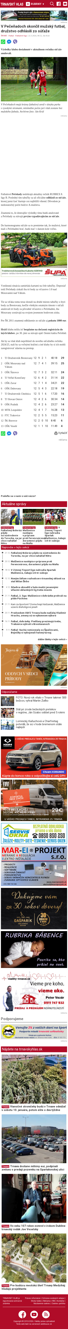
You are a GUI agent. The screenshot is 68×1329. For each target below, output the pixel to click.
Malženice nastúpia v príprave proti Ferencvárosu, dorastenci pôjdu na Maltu (34, 537)
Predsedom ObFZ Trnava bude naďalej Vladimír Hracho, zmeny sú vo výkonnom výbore (38, 614)
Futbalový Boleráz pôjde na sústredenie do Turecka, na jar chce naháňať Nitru (11, 537)
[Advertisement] (34, 152)
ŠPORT (4, 36)
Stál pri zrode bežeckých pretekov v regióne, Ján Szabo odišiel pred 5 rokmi (40, 711)
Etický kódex (36, 1301)
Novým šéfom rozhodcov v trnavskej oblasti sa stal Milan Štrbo (38, 580)
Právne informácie (32, 1298)
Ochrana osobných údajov (53, 1298)
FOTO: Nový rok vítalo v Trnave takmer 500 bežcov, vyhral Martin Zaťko (41, 699)
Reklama (47, 1301)
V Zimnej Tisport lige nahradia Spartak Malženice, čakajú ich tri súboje (55, 534)
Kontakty (60, 1301)
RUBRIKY (35, 4)
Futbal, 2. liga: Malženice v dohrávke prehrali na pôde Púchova (39, 597)
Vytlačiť (60, 433)
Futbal (11, 36)
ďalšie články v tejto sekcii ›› (52, 639)
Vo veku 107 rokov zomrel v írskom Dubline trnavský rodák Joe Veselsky (33, 1227)
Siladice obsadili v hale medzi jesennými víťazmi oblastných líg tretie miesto (34, 588)
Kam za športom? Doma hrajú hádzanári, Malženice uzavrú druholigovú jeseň (38, 606)
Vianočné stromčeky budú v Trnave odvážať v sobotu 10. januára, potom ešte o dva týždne (34, 1108)
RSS (53, 1301)
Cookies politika (58, 1303)
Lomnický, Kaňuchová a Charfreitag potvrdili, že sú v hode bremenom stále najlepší (39, 724)
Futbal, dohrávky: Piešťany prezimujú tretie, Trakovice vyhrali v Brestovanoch (36, 623)
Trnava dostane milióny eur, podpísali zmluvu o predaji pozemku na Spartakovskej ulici (33, 1168)
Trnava (5, 1107)
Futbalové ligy (21, 36)
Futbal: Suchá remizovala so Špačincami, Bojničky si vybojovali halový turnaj (35, 631)
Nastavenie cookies (42, 1303)
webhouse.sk (46, 1324)
